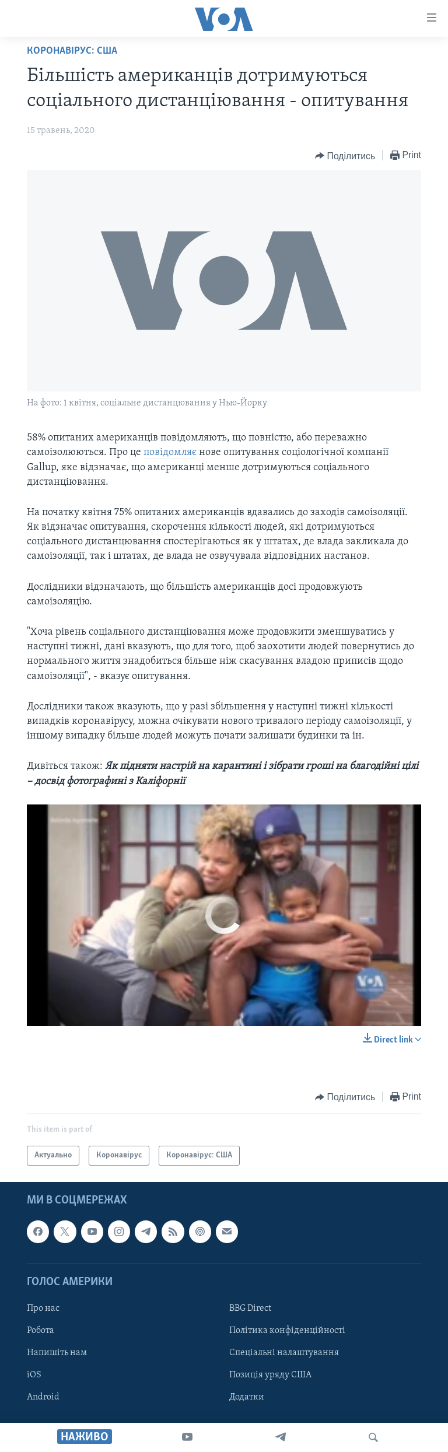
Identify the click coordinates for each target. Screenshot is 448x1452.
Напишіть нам (57, 1352)
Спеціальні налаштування (284, 1352)
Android (43, 1397)
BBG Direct (250, 1308)
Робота (40, 1330)
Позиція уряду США (270, 1375)
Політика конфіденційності (287, 1330)
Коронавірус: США (72, 51)
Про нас (43, 1308)
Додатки (246, 1397)
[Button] (345, 155)
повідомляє (170, 452)
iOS (34, 1375)
